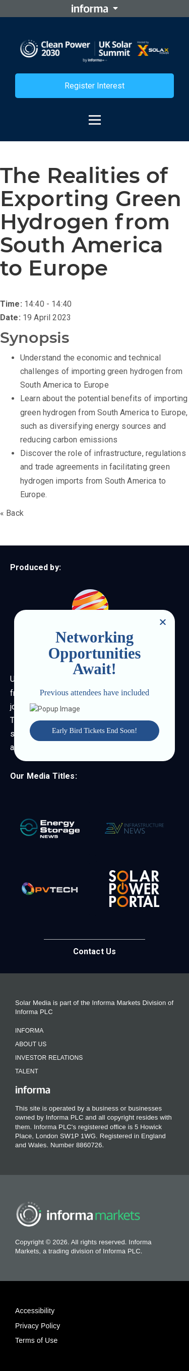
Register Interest (94, 85)
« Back (12, 513)
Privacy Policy (37, 1326)
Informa (29, 1030)
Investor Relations (49, 1057)
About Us (30, 1044)
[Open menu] (95, 115)
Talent (26, 1071)
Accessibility (34, 1311)
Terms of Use (36, 1340)
